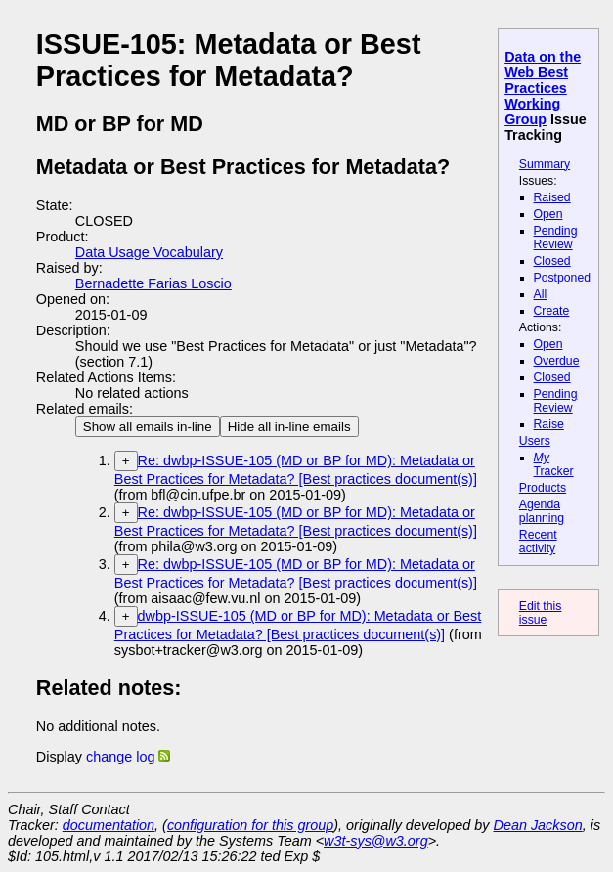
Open (548, 214)
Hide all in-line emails (289, 426)
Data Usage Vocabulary (149, 252)
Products (542, 488)
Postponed (562, 277)
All (540, 294)
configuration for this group (250, 825)
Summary (544, 164)
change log (120, 756)
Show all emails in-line (147, 426)
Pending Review (556, 237)
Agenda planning (541, 511)
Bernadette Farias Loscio (153, 283)
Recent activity (538, 541)
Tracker (554, 464)
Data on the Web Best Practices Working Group (542, 88)
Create (552, 311)
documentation (108, 825)
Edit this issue (540, 613)
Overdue (557, 361)
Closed (552, 261)
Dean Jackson (538, 825)
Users (534, 441)
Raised (552, 197)
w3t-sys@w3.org (376, 841)
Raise (549, 424)
